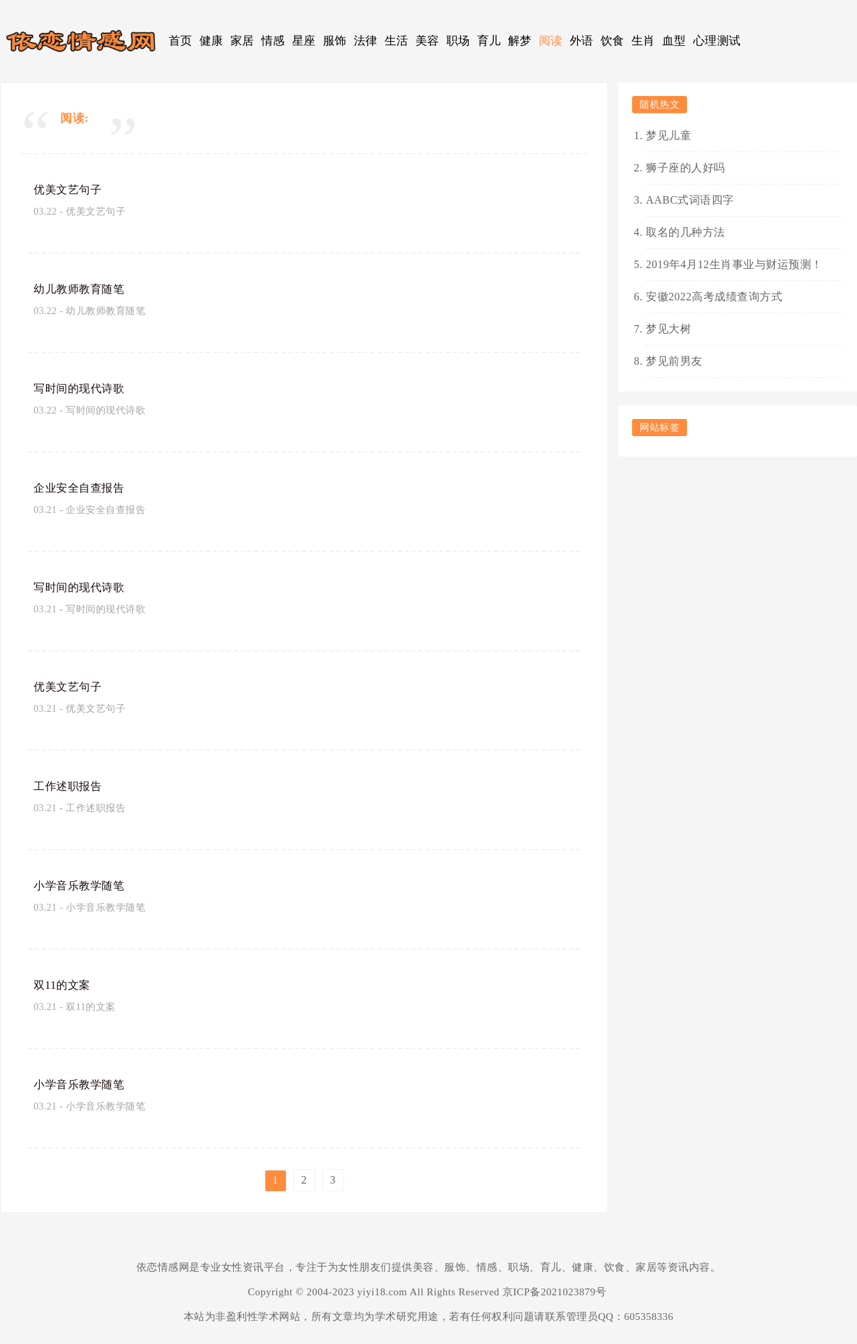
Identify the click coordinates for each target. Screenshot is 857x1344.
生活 (397, 40)
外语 (582, 40)
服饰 (335, 40)
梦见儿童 (668, 135)
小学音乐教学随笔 (84, 885)
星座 (304, 40)
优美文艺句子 (72, 189)
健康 (212, 40)
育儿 (489, 40)
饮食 (613, 40)
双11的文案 (65, 985)
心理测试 (717, 40)
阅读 (551, 40)
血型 (674, 40)
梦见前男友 (674, 361)
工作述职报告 (72, 786)
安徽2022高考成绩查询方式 (714, 296)
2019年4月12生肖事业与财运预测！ (734, 264)
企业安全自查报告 (84, 487)
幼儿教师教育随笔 (84, 289)
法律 (366, 40)
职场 (458, 40)
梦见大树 (668, 329)
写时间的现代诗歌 (84, 388)
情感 (273, 40)
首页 (181, 40)
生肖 (643, 40)
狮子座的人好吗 (685, 167)
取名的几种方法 (685, 232)
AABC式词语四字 (690, 200)
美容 (427, 40)
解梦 (520, 40)
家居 (242, 40)
